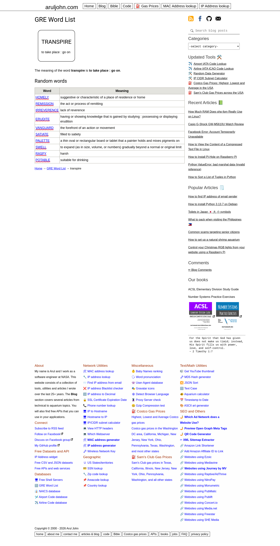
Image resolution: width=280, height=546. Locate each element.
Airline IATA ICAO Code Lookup (214, 70)
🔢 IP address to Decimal (99, 395)
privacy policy (199, 535)
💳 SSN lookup (92, 469)
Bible (114, 6)
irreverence (47, 110)
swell (41, 147)
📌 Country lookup (95, 487)
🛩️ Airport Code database (51, 498)
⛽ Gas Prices (147, 6)
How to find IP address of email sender (212, 197)
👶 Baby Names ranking (147, 372)
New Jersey (162, 469)
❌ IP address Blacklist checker (103, 389)
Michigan (163, 435)
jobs (175, 535)
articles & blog (90, 535)
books (164, 535)
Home (89, 6)
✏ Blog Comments (200, 271)
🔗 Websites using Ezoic (195, 458)
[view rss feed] (191, 19)
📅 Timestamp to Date (194, 401)
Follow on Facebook (47, 435)
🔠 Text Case (188, 389)
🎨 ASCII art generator (194, 407)
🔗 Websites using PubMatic (198, 492)
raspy (41, 153)
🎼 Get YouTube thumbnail (197, 372)
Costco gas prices (135, 535)
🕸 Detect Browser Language (150, 395)
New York (147, 441)
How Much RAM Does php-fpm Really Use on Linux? (215, 115)
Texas (154, 447)
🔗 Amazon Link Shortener (197, 447)
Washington (166, 447)
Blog (102, 6)
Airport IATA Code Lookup (210, 65)
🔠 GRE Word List (46, 487)
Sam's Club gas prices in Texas (151, 464)
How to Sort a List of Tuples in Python (212, 178)
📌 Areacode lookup (96, 481)
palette (43, 140)
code (106, 535)
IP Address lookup (215, 6)
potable (43, 160)
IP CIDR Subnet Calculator (211, 79)
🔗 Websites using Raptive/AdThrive (203, 475)
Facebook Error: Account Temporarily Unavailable (211, 136)
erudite (43, 119)
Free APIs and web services (52, 469)
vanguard (45, 128)
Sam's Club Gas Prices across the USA (219, 94)
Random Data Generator (209, 74)
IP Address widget (46, 458)
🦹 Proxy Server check (146, 401)
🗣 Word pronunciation (146, 378)
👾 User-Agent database (147, 384)
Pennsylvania (140, 447)
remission (45, 104)
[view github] (209, 19)
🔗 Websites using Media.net (198, 509)
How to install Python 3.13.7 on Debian (213, 205)
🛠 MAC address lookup (98, 372)
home (39, 535)
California (150, 435)
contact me (70, 535)
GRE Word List (56, 168)
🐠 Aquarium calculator (194, 395)
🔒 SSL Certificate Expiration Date (105, 401)
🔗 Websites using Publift (196, 498)
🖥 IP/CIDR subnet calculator (101, 424)
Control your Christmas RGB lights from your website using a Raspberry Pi (216, 251)
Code (127, 6)
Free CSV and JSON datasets (54, 464)
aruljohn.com (61, 7)
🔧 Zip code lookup (95, 475)
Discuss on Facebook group (52, 441)
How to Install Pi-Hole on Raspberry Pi (212, 158)
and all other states (160, 481)
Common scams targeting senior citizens (214, 233)
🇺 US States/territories (98, 464)
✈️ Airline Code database (51, 504)
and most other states (145, 452)
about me (53, 535)
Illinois (149, 469)
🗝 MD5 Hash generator (195, 378)
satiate (42, 134)
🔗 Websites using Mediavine (199, 464)
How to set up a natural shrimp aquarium (214, 241)
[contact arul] (218, 19)
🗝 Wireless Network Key (99, 452)
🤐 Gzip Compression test (148, 407)
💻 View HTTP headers (98, 429)
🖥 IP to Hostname (95, 412)
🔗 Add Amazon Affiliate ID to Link (201, 452)
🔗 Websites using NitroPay (197, 481)
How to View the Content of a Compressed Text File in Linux (215, 148)
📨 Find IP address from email (102, 384)
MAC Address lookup (179, 6)
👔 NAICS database (47, 492)
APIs (154, 535)
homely (42, 97)
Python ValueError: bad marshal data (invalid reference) (216, 168)
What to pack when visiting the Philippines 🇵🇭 (214, 223)
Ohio (158, 441)
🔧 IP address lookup (96, 378)
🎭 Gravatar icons (143, 389)
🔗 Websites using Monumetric (199, 487)
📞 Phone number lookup (99, 407)
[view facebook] (200, 19)
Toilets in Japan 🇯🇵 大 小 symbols (209, 213)
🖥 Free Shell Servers (49, 481)
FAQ (184, 535)
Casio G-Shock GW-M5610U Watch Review (216, 125)
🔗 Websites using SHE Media (199, 521)
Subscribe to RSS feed (49, 429)
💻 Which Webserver (96, 435)
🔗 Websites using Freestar (197, 515)
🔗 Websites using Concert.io (199, 504)
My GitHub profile (46, 447)
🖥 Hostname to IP (95, 418)
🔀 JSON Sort (189, 384)
